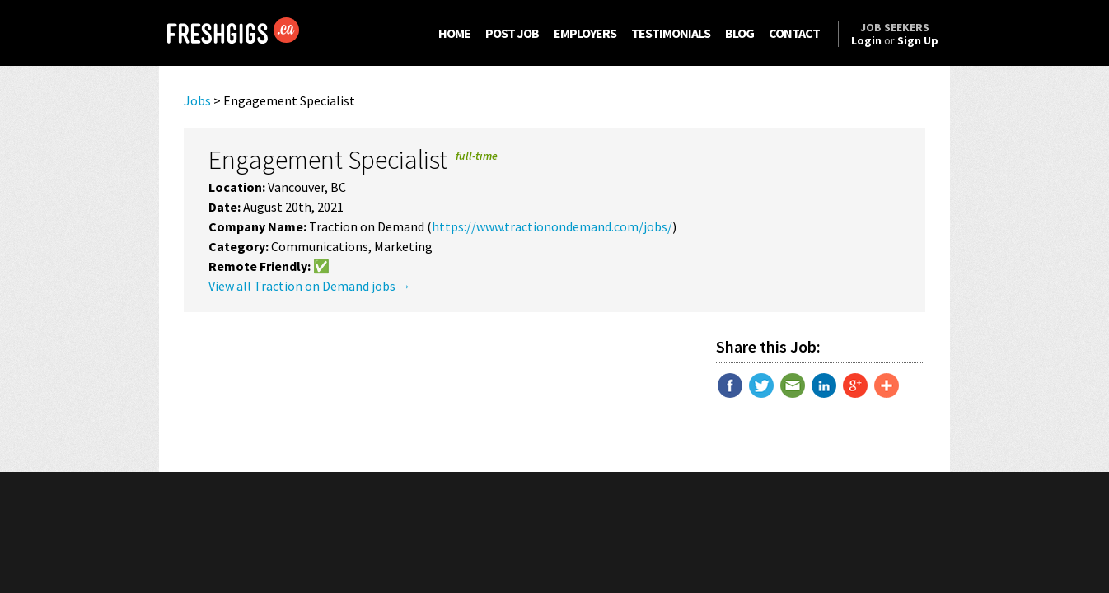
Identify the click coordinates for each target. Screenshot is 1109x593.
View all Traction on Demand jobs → (309, 286)
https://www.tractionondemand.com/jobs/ (552, 226)
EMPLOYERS (585, 33)
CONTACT (794, 33)
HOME (454, 33)
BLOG (739, 33)
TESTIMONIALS (670, 33)
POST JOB (512, 33)
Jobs (197, 100)
